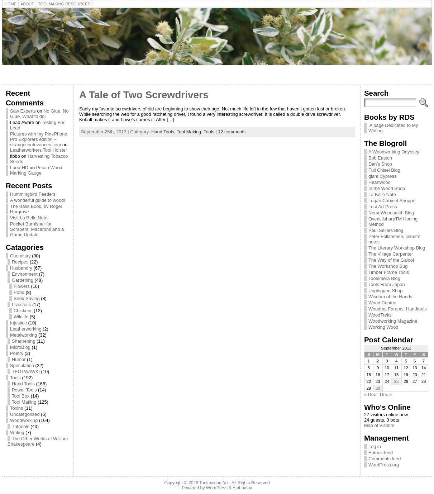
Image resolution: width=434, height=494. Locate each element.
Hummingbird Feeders (33, 194)
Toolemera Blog (384, 278)
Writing (17, 432)
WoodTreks (380, 315)
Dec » (386, 394)
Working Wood (383, 327)
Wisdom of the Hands (390, 296)
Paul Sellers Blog (385, 230)
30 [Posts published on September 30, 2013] (378, 388)
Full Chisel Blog (384, 170)
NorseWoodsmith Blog (391, 212)
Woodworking (24, 420)
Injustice (18, 323)
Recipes (20, 262)
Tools (15, 377)
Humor (18, 359)
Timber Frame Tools (388, 272)
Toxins (16, 408)
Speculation (22, 365)
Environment (25, 274)
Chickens (23, 310)
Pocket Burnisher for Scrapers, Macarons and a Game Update (37, 229)
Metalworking (23, 335)
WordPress (217, 487)
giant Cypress (382, 176)
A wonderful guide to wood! (37, 200)
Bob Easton (380, 158)
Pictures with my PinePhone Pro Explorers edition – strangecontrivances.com (38, 139)
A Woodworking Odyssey (393, 152)
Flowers (22, 286)
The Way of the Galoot (391, 260)
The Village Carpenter (390, 254)
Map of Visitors (379, 425)
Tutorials (20, 426)
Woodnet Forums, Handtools (397, 309)
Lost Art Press (382, 206)
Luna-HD (19, 167)
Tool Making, (190, 131)
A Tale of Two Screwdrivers (143, 94)
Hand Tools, (164, 131)
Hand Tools (23, 383)
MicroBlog (20, 347)
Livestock (21, 304)
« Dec (370, 394)
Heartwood (379, 182)
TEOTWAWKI (26, 371)
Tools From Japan (386, 284)
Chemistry (20, 255)
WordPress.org (383, 464)
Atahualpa (242, 487)
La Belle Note (382, 194)
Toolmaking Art (213, 482)
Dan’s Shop (380, 164)
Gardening (22, 280)
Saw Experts (23, 111)
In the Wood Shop (386, 188)
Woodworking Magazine (392, 321)
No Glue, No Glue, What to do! (39, 113)
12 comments (231, 131)
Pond (19, 292)
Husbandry (21, 268)
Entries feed (380, 452)
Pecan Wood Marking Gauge (36, 170)
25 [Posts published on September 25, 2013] (396, 381)
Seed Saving (27, 298)
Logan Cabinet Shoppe (391, 200)
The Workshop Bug (387, 266)
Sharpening (23, 341)
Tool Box (20, 396)
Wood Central (382, 302)
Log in (374, 446)
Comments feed (384, 458)
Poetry (16, 353)
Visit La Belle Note (28, 217)
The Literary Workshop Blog (396, 248)
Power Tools (24, 390)
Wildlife (21, 316)
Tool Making (24, 402)
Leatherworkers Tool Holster (38, 150)
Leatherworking (26, 329)
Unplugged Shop (385, 290)
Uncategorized (25, 414)
